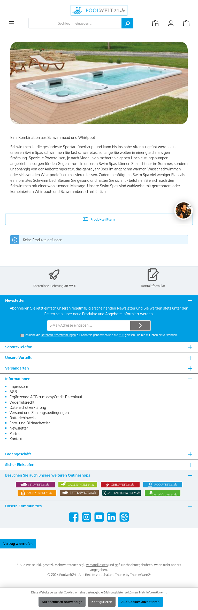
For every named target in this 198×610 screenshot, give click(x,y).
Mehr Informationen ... (153, 592)
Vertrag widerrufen (18, 543)
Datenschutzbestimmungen (58, 335)
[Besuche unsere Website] (124, 517)
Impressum (19, 386)
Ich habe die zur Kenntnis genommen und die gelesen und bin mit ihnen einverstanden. (101, 335)
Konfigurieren (102, 602)
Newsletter (19, 428)
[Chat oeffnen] (183, 210)
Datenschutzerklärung (28, 407)
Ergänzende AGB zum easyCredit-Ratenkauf (46, 396)
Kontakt (16, 438)
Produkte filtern (99, 219)
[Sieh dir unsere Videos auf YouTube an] (99, 517)
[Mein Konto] (170, 23)
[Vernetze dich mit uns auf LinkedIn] (111, 517)
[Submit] (140, 325)
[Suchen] (127, 23)
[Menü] (11, 23)
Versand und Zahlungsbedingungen (39, 412)
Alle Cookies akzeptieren (140, 602)
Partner (16, 433)
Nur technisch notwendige (62, 602)
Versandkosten (97, 565)
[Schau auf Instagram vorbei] (86, 517)
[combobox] (75, 23)
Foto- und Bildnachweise (30, 422)
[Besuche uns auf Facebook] (74, 517)
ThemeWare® (140, 575)
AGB (121, 335)
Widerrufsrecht (22, 402)
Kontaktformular (153, 286)
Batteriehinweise (23, 417)
